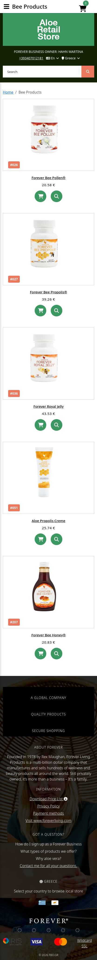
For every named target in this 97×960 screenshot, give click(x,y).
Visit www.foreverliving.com (48, 820)
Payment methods (48, 813)
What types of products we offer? (48, 851)
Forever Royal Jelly (48, 406)
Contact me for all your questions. (48, 865)
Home (8, 92)
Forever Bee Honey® (48, 635)
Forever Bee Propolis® (48, 292)
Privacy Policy (48, 806)
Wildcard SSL (84, 943)
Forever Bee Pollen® (48, 177)
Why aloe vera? (48, 858)
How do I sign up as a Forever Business (48, 844)
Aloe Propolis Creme (48, 520)
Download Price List (48, 798)
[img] (19, 930)
